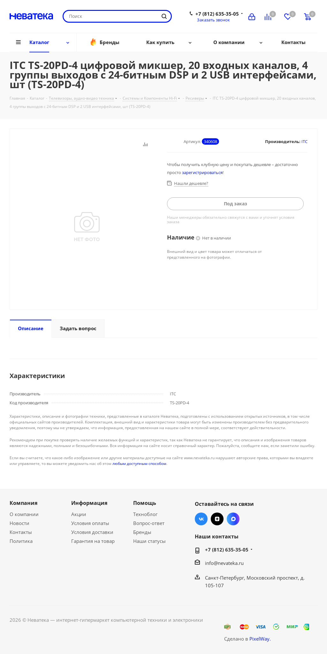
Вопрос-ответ (148, 523)
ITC (304, 141)
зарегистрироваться (202, 172)
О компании (24, 514)
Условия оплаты (90, 523)
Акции (78, 514)
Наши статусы (149, 541)
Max (233, 519)
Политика (21, 541)
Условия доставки (92, 532)
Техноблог (145, 514)
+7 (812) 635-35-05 (217, 14)
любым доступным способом (139, 463)
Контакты (21, 532)
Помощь (144, 502)
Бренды (142, 532)
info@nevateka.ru (224, 563)
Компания (23, 502)
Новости (19, 523)
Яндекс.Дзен (217, 519)
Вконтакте (201, 519)
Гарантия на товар (93, 541)
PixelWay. (260, 638)
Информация (89, 502)
